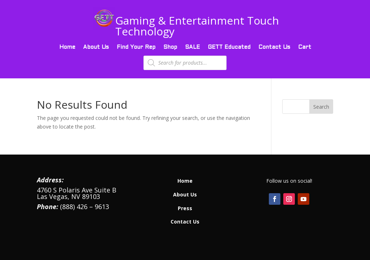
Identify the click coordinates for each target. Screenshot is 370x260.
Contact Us (274, 47)
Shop (170, 47)
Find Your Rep (136, 47)
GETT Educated (229, 47)
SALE (192, 47)
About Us (96, 47)
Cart (304, 47)
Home (67, 47)
